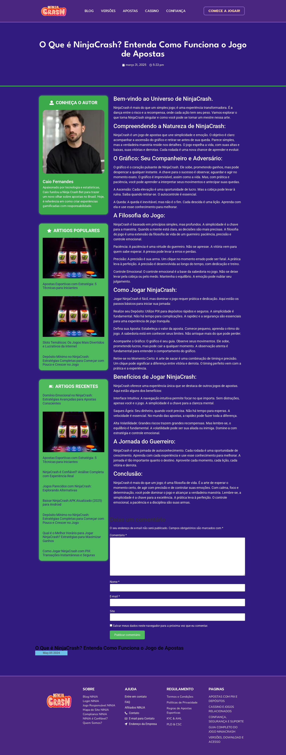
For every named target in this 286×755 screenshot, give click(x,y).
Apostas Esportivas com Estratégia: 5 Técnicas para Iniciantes (69, 286)
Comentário (118, 535)
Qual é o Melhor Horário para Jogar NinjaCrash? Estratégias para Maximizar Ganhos (72, 537)
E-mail (115, 596)
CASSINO (152, 10)
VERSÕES (108, 10)
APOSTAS (130, 10)
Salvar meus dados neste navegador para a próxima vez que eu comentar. (160, 625)
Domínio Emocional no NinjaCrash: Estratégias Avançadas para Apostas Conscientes (69, 399)
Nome (114, 581)
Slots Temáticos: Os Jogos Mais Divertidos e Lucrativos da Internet (73, 344)
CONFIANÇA (176, 10)
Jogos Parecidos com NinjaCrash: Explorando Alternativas (67, 488)
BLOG (89, 10)
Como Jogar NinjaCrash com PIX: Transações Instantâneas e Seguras (69, 553)
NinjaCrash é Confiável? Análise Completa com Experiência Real (73, 474)
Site (112, 611)
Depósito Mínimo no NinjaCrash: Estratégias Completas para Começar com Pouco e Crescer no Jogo (73, 360)
